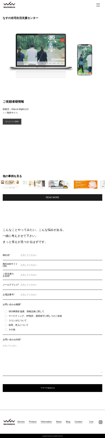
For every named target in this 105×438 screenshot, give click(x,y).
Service (21, 422)
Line (91, 422)
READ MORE (52, 197)
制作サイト (12, 113)
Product (33, 422)
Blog (68, 422)
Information (46, 422)
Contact (78, 422)
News (59, 422)
